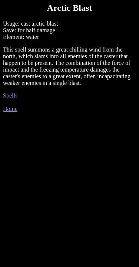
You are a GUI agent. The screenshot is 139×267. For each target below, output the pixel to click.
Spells (10, 95)
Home (10, 109)
